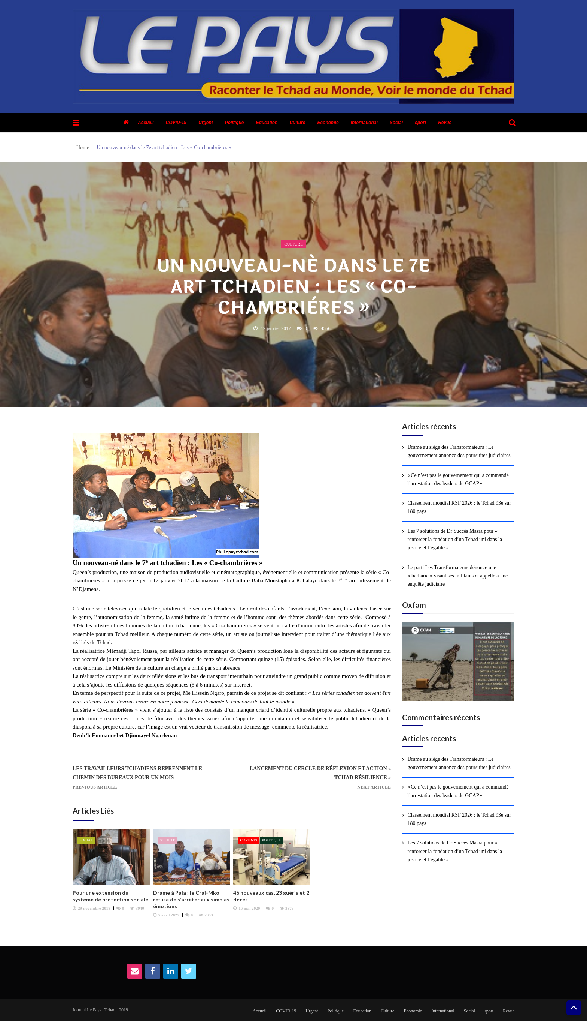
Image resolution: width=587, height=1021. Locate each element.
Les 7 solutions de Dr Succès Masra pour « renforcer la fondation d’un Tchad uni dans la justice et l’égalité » (454, 539)
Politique (234, 122)
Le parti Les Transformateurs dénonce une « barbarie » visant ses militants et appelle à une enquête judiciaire (457, 576)
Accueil (146, 122)
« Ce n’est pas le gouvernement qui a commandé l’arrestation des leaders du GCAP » (457, 479)
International (364, 122)
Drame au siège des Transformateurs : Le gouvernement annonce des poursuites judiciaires (458, 451)
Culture (297, 122)
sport (420, 122)
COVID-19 (176, 122)
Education (266, 122)
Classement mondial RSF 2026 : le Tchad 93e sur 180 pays (459, 507)
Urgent (205, 122)
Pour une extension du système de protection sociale (110, 896)
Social (396, 122)
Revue (444, 122)
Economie (327, 122)
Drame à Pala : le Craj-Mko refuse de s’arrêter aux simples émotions (191, 899)
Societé (167, 840)
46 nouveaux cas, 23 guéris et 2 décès (271, 896)
